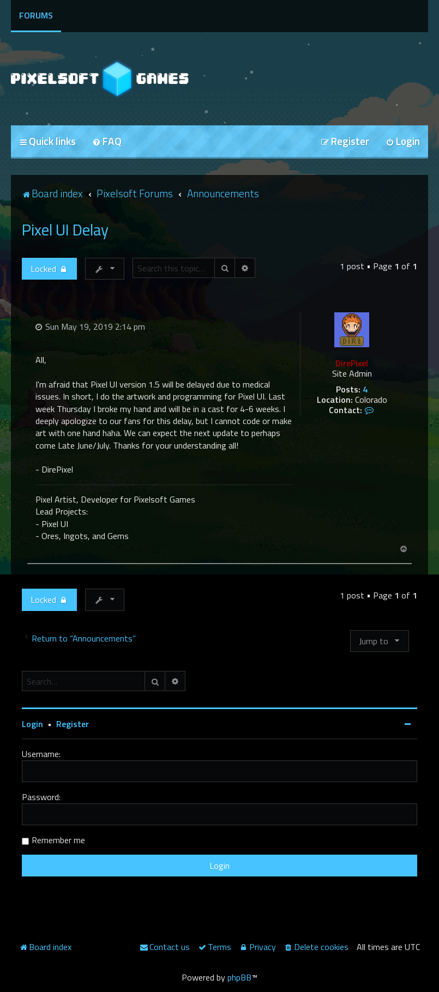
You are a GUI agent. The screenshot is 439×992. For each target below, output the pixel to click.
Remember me (58, 839)
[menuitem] (107, 142)
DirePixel (351, 363)
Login (32, 723)
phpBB (239, 977)
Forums (36, 15)
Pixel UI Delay (65, 229)
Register (72, 723)
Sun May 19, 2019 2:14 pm (90, 327)
